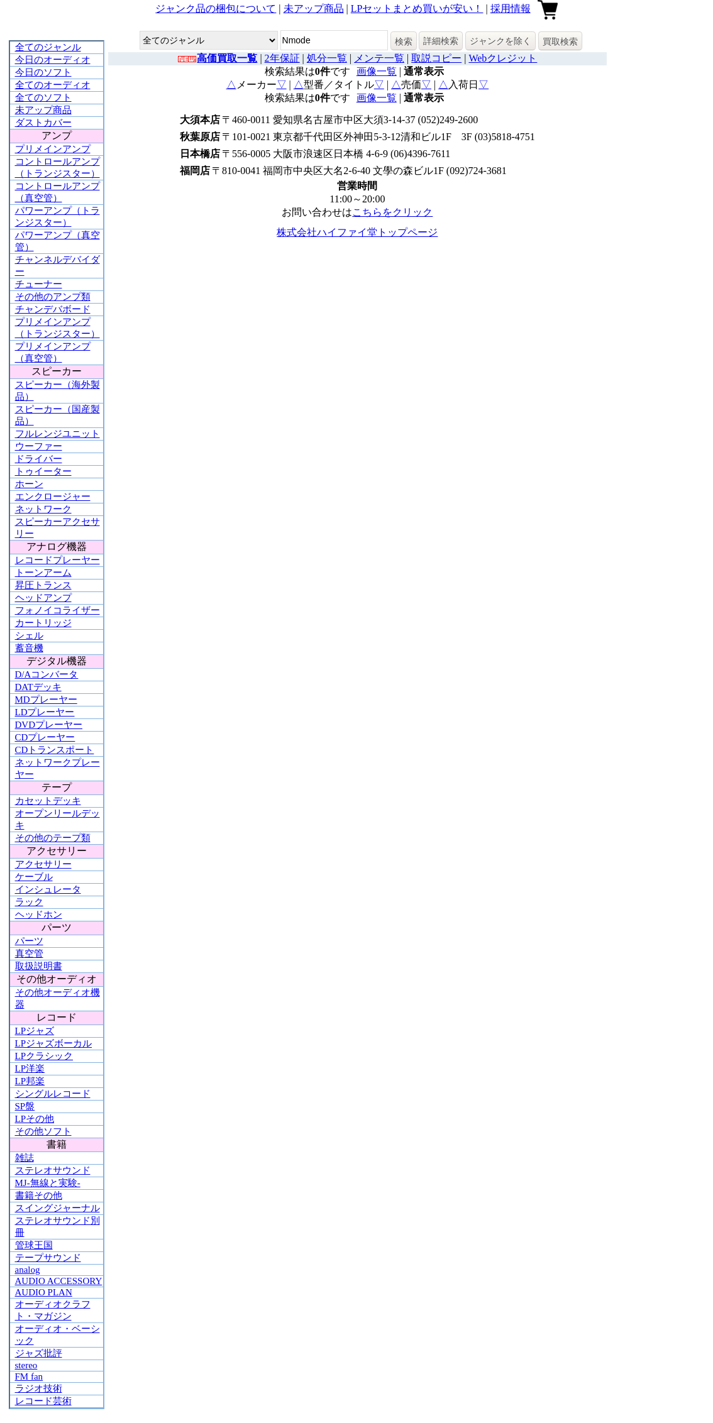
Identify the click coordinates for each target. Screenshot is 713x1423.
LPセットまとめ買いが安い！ (417, 8)
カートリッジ (43, 623)
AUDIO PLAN (43, 1292)
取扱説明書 (38, 966)
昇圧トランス (43, 585)
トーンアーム (43, 573)
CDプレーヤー (45, 737)
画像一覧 (376, 71)
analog (27, 1270)
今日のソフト (43, 72)
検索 (403, 41)
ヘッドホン (38, 914)
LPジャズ (35, 1031)
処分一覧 (327, 58)
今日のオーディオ (53, 60)
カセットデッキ (48, 801)
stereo (26, 1365)
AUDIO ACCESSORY (58, 1281)
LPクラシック (44, 1056)
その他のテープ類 (53, 838)
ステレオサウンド (53, 1170)
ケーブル (34, 877)
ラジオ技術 (38, 1388)
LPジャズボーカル (53, 1043)
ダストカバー (43, 123)
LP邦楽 (30, 1081)
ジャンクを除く (500, 41)
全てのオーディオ (53, 85)
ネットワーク (43, 509)
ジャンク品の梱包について (215, 8)
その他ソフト (43, 1131)
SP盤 (25, 1106)
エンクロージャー (53, 497)
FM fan (29, 1376)
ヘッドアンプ (43, 598)
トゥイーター (43, 471)
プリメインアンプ (53, 149)
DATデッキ (38, 687)
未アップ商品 (314, 8)
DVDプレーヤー (49, 725)
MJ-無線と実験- (47, 1183)
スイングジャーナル (57, 1208)
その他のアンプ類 (53, 297)
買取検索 (560, 41)
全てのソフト (43, 97)
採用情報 (510, 8)
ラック (29, 902)
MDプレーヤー (46, 700)
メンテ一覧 (379, 58)
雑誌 (24, 1158)
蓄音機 (29, 648)
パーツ (29, 941)
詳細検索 (440, 41)
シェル (29, 635)
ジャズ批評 (38, 1353)
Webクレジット (502, 58)
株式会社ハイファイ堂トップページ (357, 232)
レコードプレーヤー (57, 560)
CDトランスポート (54, 750)
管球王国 (34, 1245)
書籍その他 (38, 1195)
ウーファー (38, 446)
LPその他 (35, 1119)
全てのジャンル (48, 47)
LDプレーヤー (45, 712)
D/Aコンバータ (47, 674)
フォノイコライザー (57, 610)
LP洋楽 (30, 1068)
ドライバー (38, 459)
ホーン (29, 484)
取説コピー (436, 58)
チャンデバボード (53, 309)
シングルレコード (53, 1094)
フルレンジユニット (57, 434)
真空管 (29, 953)
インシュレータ (48, 889)
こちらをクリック (392, 212)
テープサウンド (48, 1258)
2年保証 (282, 58)
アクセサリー (43, 864)
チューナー (38, 284)
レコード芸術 (43, 1401)
